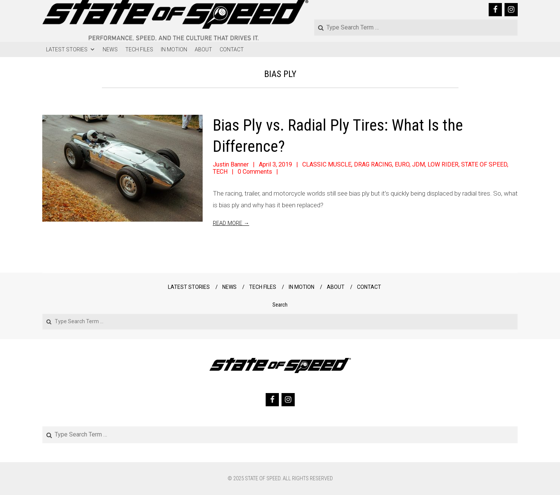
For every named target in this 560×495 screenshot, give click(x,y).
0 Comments (255, 171)
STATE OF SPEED (484, 164)
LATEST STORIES (70, 49)
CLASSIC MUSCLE (326, 164)
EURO (402, 164)
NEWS (110, 49)
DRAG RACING (373, 164)
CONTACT (232, 49)
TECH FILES (139, 49)
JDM (418, 164)
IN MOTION (174, 49)
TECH (220, 171)
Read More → (231, 223)
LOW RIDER (443, 164)
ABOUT (203, 49)
